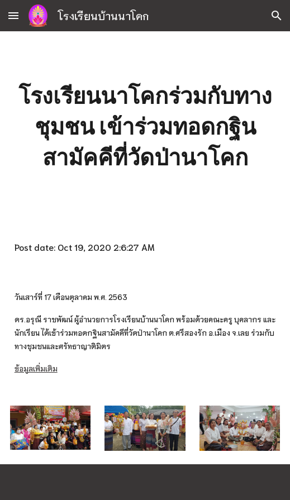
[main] (145, 127)
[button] (13, 15)
